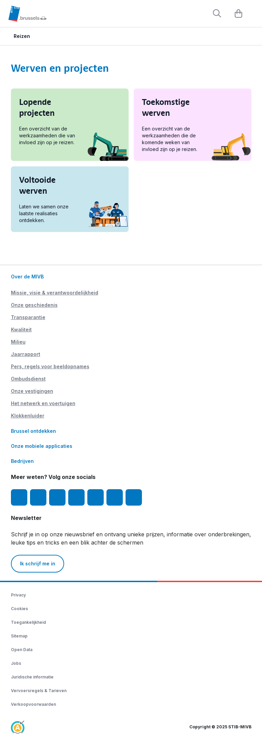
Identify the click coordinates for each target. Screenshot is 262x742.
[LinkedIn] (76, 497)
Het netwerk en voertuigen (43, 403)
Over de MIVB (27, 276)
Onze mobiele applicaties (41, 446)
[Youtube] (57, 497)
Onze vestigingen (32, 391)
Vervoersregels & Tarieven (39, 690)
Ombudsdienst (28, 379)
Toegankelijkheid (28, 622)
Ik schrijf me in (37, 563)
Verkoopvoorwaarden (33, 704)
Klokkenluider (27, 415)
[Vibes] (114, 497)
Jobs (16, 663)
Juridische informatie (32, 676)
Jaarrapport (25, 354)
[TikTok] (95, 497)
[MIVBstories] (134, 497)
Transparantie (28, 317)
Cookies (19, 608)
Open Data (21, 649)
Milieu (18, 342)
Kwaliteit (21, 329)
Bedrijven (22, 461)
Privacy (18, 594)
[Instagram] (38, 497)
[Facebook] (19, 497)
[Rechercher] (217, 13)
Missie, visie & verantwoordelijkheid (54, 293)
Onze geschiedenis (34, 305)
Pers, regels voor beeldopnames (50, 366)
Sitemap (19, 635)
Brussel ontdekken (33, 431)
